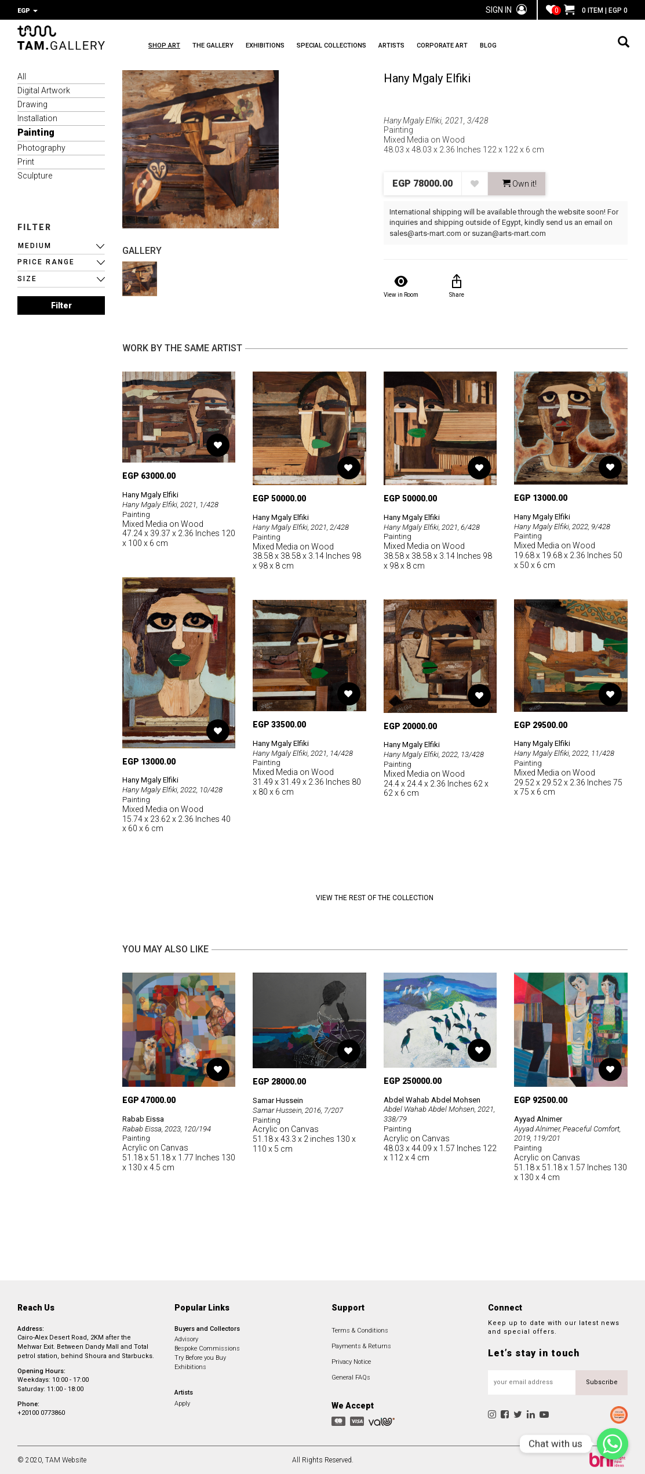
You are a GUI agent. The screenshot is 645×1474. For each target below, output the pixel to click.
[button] (61, 244)
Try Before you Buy (200, 1356)
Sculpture (34, 174)
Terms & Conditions (359, 1329)
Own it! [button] (519, 182)
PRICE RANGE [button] (46, 261)
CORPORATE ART (503, 46)
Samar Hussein (280, 1099)
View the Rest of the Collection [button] (374, 897)
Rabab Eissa (144, 1117)
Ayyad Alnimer (541, 1117)
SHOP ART (164, 46)
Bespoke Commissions (207, 1347)
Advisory (186, 1338)
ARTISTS (441, 46)
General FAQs (350, 1376)
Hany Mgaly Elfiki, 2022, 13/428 (438, 753)
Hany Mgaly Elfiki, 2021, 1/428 (174, 503)
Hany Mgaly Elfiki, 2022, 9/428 (566, 525)
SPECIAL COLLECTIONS (368, 46)
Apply (182, 1402)
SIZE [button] (27, 278)
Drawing (32, 103)
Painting (35, 131)
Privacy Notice (351, 1360)
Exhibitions (190, 1366)
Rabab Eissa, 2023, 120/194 (171, 1127)
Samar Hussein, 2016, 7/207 (302, 1108)
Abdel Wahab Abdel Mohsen (435, 1098)
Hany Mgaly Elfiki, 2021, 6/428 (436, 525)
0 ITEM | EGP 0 (596, 10)
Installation (37, 117)
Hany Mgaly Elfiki (427, 77)
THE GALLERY (225, 46)
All (21, 75)
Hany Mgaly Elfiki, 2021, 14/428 (307, 751)
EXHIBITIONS (289, 46)
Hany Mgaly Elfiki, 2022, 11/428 (569, 751)
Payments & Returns (361, 1345)
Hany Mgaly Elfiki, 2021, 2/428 (305, 525)
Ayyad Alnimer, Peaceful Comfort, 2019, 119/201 (557, 1132)
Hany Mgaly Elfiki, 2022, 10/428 (177, 788)
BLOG (561, 46)
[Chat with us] (612, 1444)
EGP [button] (27, 10)
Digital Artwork (43, 89)
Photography (41, 146)
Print (25, 160)
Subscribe (602, 1381)
